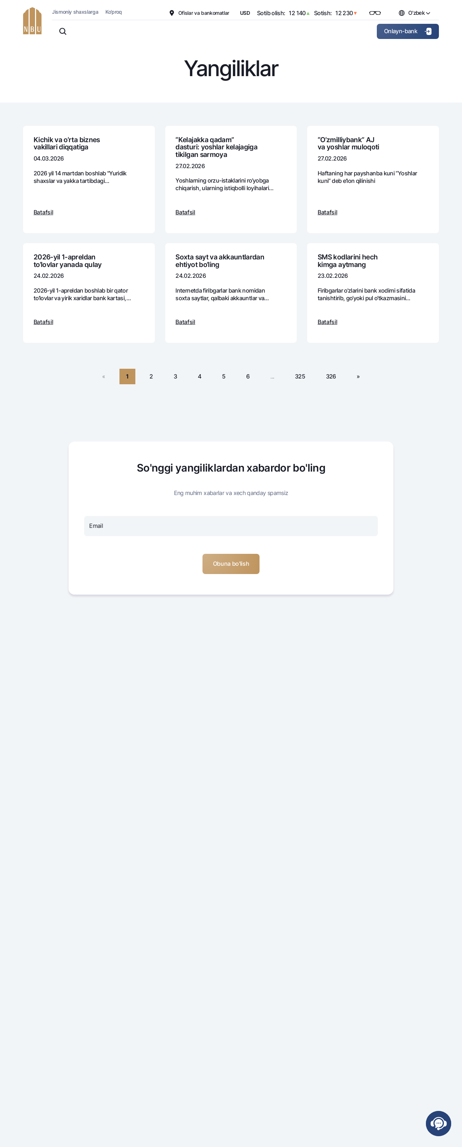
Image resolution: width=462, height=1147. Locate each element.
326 (331, 376)
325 (300, 376)
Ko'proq (113, 12)
